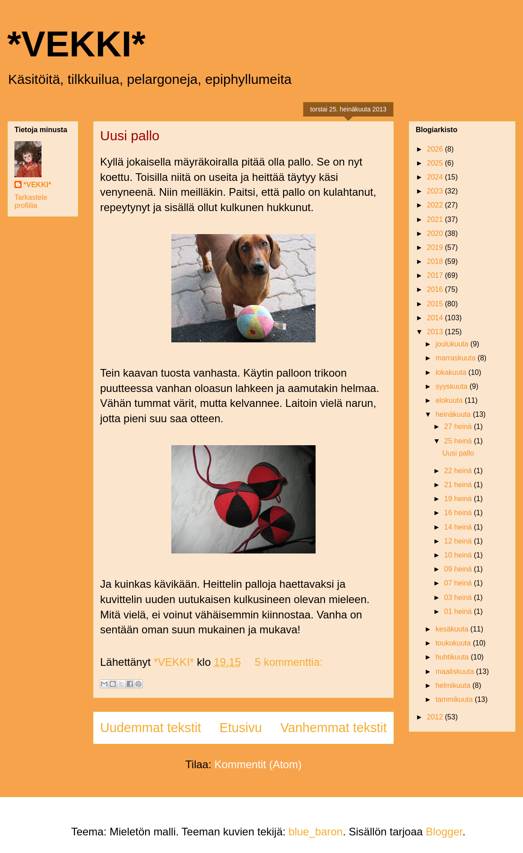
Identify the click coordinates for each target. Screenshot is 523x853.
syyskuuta (453, 386)
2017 (436, 275)
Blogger (444, 831)
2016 (436, 289)
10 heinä (459, 555)
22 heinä (459, 471)
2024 (436, 177)
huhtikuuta (453, 657)
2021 (436, 219)
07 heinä (459, 583)
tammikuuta (455, 699)
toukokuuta (454, 643)
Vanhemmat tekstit (333, 727)
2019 (436, 247)
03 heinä (459, 597)
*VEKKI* (76, 44)
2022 (436, 205)
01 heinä (459, 611)
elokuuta (450, 400)
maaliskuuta (456, 671)
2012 (436, 717)
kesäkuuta (453, 629)
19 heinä (459, 499)
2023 (436, 191)
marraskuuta (456, 358)
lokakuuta (452, 372)
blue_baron (316, 831)
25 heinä (459, 441)
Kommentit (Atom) (258, 764)
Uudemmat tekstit (150, 727)
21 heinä (459, 485)
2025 (436, 163)
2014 (436, 318)
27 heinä (459, 426)
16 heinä (459, 512)
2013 (436, 332)
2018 (436, 261)
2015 (436, 304)
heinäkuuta (454, 414)
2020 (436, 233)
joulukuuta (453, 344)
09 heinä (459, 569)
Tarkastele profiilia (30, 201)
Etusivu (241, 727)
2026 (436, 149)
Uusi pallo (130, 135)
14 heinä (459, 527)
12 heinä (459, 541)
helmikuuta (454, 685)
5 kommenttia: (289, 662)
